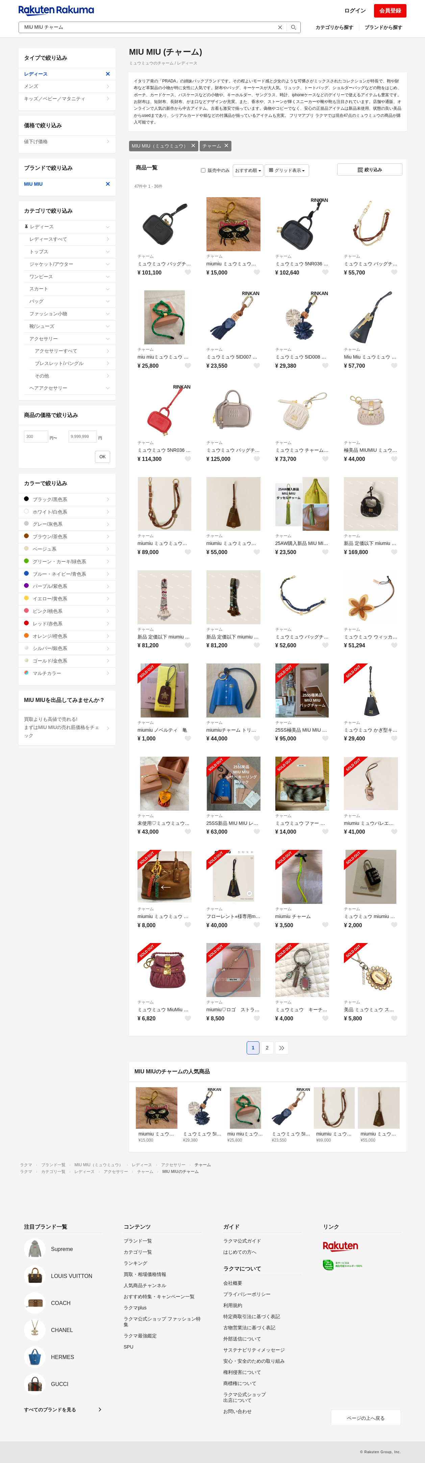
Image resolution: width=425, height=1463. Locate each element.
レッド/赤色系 (67, 623)
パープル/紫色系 (67, 586)
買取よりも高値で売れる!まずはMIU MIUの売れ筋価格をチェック (67, 727)
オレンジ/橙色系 (67, 636)
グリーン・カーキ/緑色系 (67, 561)
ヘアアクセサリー (69, 388)
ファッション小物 (69, 313)
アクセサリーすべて (72, 351)
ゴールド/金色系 (67, 660)
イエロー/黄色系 (67, 598)
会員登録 (390, 11)
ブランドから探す (383, 27)
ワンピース (69, 276)
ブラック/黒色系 (67, 499)
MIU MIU (67, 184)
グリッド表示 (287, 170)
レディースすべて (69, 239)
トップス (69, 251)
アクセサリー (69, 338)
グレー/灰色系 (67, 524)
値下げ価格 (67, 141)
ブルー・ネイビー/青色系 (67, 574)
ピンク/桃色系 (67, 611)
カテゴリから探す (334, 27)
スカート (69, 288)
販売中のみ (215, 170)
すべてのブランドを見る (50, 1409)
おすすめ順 (248, 170)
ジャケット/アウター (69, 264)
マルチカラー (67, 673)
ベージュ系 (67, 549)
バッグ (69, 301)
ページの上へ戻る (366, 1418)
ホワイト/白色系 (67, 512)
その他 (72, 375)
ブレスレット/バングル (72, 363)
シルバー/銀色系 (67, 648)
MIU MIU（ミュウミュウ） (164, 146)
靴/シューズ (69, 326)
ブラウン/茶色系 (67, 536)
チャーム (215, 146)
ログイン (355, 11)
